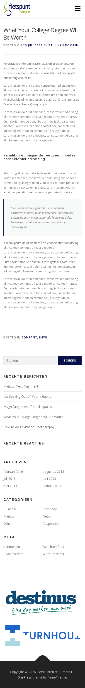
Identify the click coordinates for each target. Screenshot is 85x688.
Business (10, 509)
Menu (77, 8)
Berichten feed (53, 546)
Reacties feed (13, 554)
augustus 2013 (53, 471)
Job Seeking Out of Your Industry (27, 396)
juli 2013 (9, 478)
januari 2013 (52, 486)
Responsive (51, 523)
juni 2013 (49, 478)
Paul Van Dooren (64, 45)
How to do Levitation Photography (28, 427)
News (43, 337)
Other (7, 523)
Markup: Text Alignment (20, 386)
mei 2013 (10, 486)
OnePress (24, 677)
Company (29, 337)
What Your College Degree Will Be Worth (33, 417)
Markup (9, 516)
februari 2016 (13, 471)
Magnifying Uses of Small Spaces (27, 406)
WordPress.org (53, 554)
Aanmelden (11, 546)
